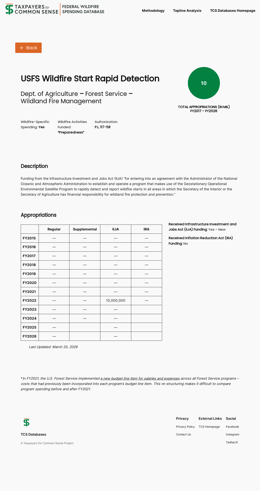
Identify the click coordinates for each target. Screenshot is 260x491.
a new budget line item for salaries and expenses (140, 378)
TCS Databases (33, 434)
